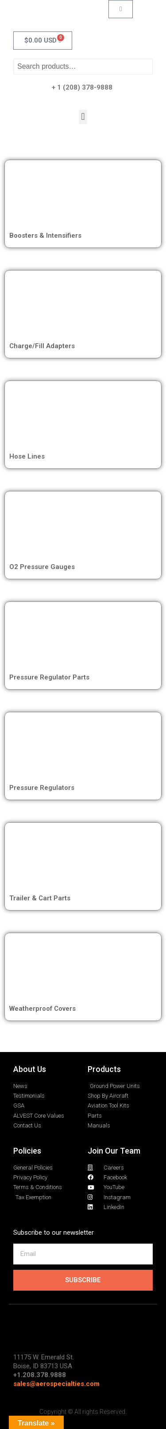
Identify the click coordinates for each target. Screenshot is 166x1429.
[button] (83, 117)
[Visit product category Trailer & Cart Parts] (83, 859)
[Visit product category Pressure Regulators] (83, 749)
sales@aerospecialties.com (56, 1384)
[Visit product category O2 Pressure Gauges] (83, 528)
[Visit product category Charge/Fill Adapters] (83, 307)
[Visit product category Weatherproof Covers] (83, 969)
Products (104, 1069)
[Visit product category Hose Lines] (83, 417)
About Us (29, 1069)
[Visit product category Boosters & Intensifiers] (83, 196)
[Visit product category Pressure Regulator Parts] (83, 638)
